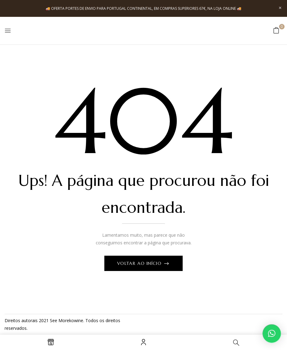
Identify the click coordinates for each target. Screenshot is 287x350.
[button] (276, 30)
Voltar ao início (140, 263)
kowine (76, 320)
